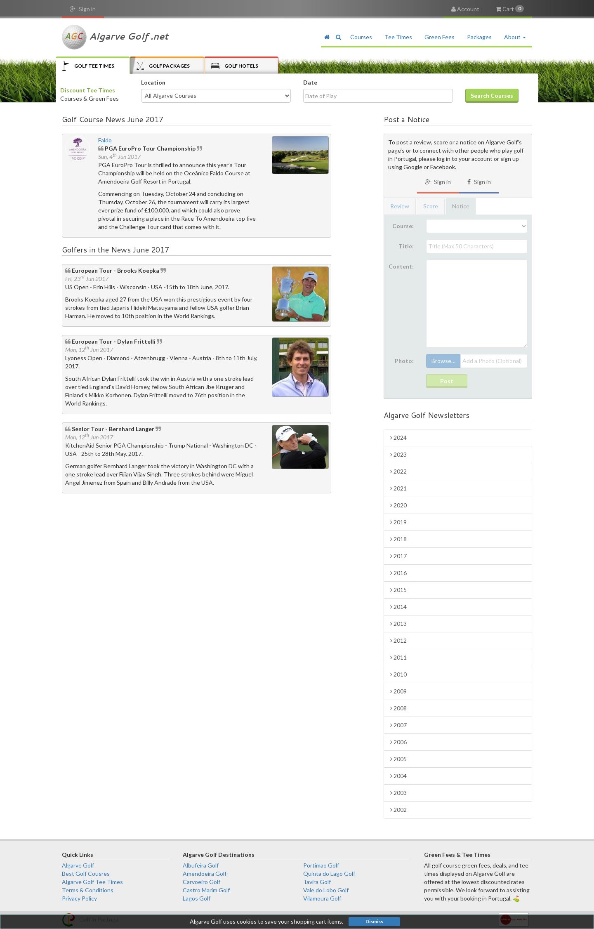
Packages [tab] (163, 66)
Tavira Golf (317, 881)
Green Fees (439, 36)
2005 (398, 758)
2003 (398, 792)
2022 (398, 471)
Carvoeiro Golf (201, 881)
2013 (398, 623)
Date (310, 82)
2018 (398, 538)
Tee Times (398, 36)
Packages (479, 36)
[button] (338, 37)
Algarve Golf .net (115, 37)
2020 (398, 505)
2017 (398, 555)
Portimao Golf (321, 865)
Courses (361, 36)
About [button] (515, 36)
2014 (398, 606)
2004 (398, 775)
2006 (398, 741)
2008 (398, 708)
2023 (398, 454)
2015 (398, 589)
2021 (398, 488)
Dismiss (374, 921)
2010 (398, 674)
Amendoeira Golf (204, 873)
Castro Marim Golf (206, 890)
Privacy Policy (79, 898)
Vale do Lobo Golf (326, 890)
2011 (398, 657)
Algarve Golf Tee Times (92, 881)
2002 (398, 809)
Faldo (105, 140)
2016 (398, 572)
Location (153, 82)
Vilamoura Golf (322, 898)
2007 (398, 725)
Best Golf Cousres (86, 873)
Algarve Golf (78, 865)
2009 (398, 691)
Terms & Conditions (87, 890)
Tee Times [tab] (88, 66)
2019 (398, 522)
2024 (398, 437)
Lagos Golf (196, 898)
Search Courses (492, 95)
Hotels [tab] (234, 66)
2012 (398, 640)
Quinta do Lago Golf (329, 873)
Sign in (83, 8)
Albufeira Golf (201, 865)
